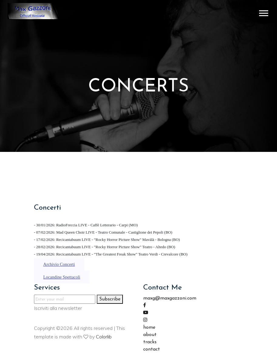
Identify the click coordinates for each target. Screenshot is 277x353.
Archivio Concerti (59, 264)
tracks (150, 342)
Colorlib (104, 337)
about (150, 334)
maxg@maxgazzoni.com (169, 298)
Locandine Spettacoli (61, 277)
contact (151, 349)
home (149, 327)
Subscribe (109, 299)
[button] (263, 12)
